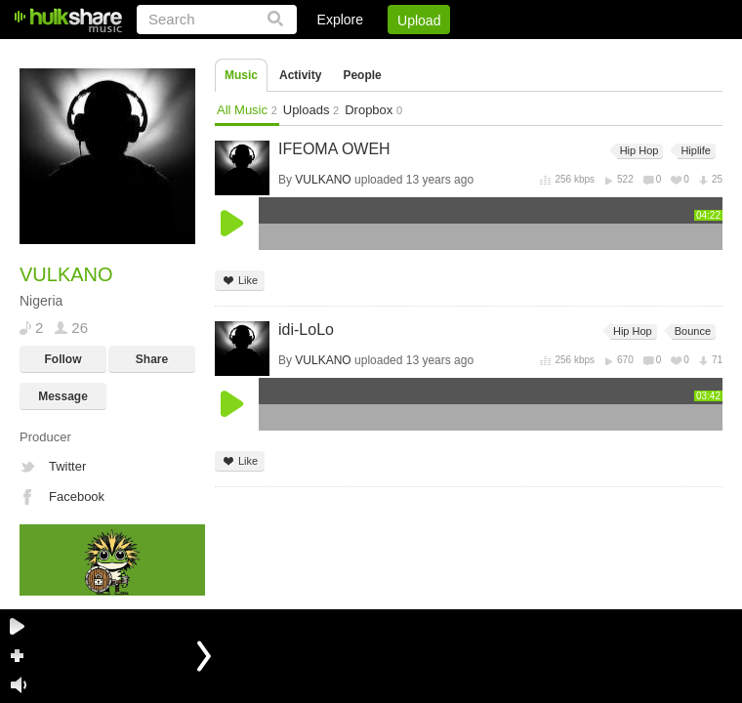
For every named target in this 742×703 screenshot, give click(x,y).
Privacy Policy (613, 54)
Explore (340, 19)
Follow (63, 359)
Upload (418, 20)
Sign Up (389, 54)
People (362, 75)
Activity (300, 75)
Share (152, 359)
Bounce (691, 331)
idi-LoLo (306, 329)
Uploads (311, 110)
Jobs (458, 54)
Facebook (76, 496)
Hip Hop (638, 151)
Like (240, 280)
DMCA (522, 54)
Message (63, 396)
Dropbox (373, 110)
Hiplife (694, 151)
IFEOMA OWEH (334, 149)
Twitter (67, 466)
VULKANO (322, 179)
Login (319, 54)
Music (241, 75)
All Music (247, 110)
